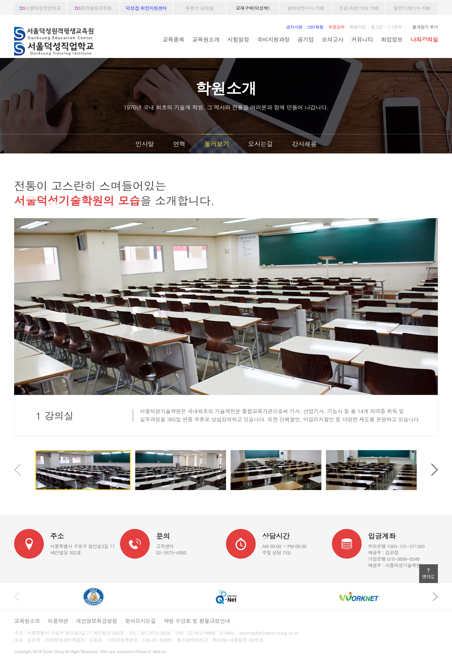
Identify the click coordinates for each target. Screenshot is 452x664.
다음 (434, 470)
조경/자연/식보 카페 (359, 8)
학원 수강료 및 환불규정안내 (196, 620)
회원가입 (358, 27)
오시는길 (260, 143)
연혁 (179, 143)
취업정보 (392, 39)
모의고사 (333, 39)
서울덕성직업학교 (40, 8)
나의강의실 (424, 39)
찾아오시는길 (140, 620)
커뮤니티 (362, 39)
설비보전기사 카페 (305, 8)
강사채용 (304, 143)
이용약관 (58, 620)
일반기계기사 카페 (412, 8)
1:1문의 (395, 27)
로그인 (377, 27)
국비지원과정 (273, 39)
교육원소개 (205, 39)
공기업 (305, 39)
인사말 (145, 143)
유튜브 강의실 (199, 8)
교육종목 (173, 39)
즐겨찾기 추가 (425, 27)
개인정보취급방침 (96, 620)
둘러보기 (216, 143)
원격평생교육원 (93, 8)
